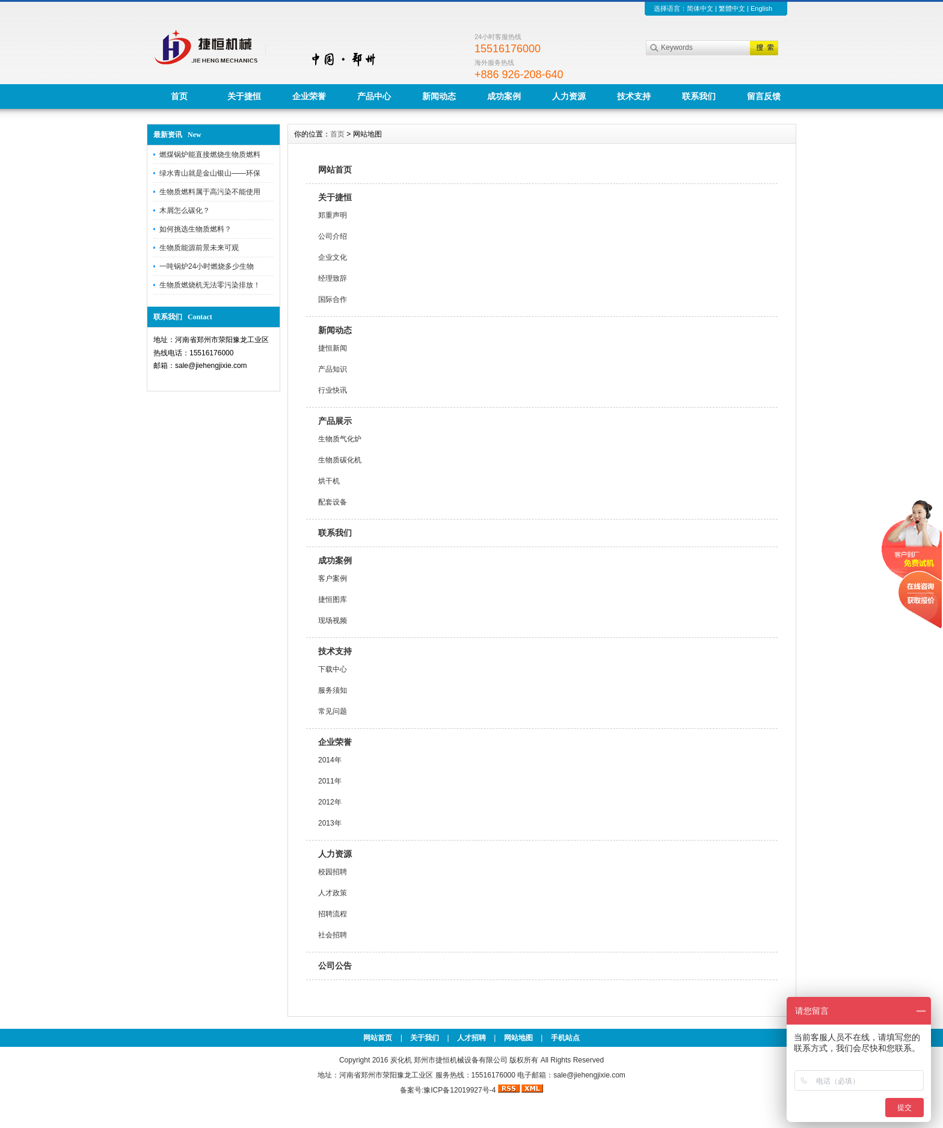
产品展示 (335, 421)
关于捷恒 (244, 96)
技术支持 (634, 96)
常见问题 (332, 711)
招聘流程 (332, 914)
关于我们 (424, 1038)
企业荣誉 (309, 96)
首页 (179, 96)
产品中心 (374, 96)
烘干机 (329, 481)
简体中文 (700, 8)
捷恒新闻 (332, 348)
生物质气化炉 (339, 439)
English (761, 8)
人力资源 (569, 96)
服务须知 (332, 690)
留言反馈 (764, 96)
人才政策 (332, 893)
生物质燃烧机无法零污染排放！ (209, 285)
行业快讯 (332, 390)
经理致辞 (332, 278)
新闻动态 (439, 96)
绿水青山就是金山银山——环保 (209, 173)
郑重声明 (332, 215)
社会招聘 (332, 935)
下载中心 (332, 669)
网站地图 (518, 1038)
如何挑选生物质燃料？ (195, 229)
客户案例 (332, 578)
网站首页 (335, 169)
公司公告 (335, 965)
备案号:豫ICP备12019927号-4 (449, 1090)
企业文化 (332, 257)
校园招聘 (332, 872)
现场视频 (332, 620)
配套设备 (332, 502)
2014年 (330, 760)
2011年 (330, 781)
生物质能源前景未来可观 (199, 248)
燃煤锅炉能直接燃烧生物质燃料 (209, 154)
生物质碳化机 (339, 460)
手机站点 (565, 1038)
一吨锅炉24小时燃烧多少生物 (206, 266)
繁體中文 (732, 8)
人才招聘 (471, 1038)
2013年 (330, 823)
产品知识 (332, 369)
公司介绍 (332, 236)
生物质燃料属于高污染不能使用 (209, 192)
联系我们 (699, 96)
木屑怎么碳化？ (184, 210)
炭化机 (401, 1060)
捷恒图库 (332, 599)
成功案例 (504, 96)
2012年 (330, 802)
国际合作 (332, 299)
